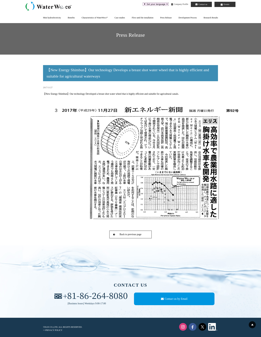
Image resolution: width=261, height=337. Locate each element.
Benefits (71, 17)
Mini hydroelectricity (52, 17)
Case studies (119, 17)
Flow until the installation (142, 17)
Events (225, 4)
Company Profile (179, 4)
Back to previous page (127, 234)
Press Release (166, 17)
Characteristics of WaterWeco (95, 17)
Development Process (187, 17)
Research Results (211, 17)
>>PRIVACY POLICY (52, 330)
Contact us (201, 4)
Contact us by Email (174, 298)
